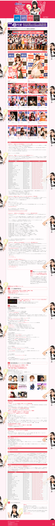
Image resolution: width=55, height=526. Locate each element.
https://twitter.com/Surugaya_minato (37, 188)
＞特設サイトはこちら (26, 300)
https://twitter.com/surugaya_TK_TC (37, 179)
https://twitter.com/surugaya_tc (36, 182)
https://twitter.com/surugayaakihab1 (37, 165)
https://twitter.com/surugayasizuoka (37, 162)
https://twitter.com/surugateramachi (37, 487)
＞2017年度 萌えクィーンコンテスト (13, 523)
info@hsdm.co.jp (12, 522)
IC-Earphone (14, 347)
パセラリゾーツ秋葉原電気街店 (14, 312)
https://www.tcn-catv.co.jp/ (12, 206)
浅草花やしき (11, 324)
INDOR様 (25, 320)
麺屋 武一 (16, 339)
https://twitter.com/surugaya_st (36, 168)
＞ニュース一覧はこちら (12, 267)
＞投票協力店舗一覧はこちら (13, 292)
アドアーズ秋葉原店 (12, 350)
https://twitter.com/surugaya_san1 (37, 185)
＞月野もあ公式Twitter (26, 512)
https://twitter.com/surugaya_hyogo (37, 181)
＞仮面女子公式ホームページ (27, 513)
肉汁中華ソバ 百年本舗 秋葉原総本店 (14, 319)
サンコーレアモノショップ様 (19, 355)
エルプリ (22, 358)
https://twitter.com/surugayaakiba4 (37, 169)
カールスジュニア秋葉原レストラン (23, 322)
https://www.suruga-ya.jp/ (18, 446)
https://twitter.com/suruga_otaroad (37, 175)
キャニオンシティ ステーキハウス (21, 337)
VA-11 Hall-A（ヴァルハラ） (21, 348)
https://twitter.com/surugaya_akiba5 (37, 171)
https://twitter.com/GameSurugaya (37, 477)
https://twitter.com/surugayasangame (37, 497)
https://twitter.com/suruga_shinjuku (37, 172)
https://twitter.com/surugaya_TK (37, 178)
